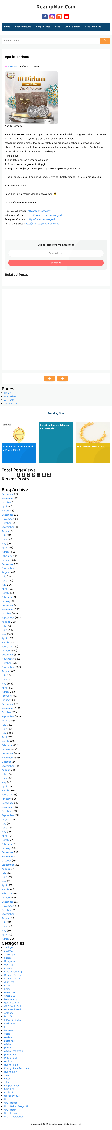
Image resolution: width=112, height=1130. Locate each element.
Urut (6, 1100)
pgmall (8, 1048)
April (4, 507)
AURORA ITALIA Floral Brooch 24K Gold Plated (18, 449)
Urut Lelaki (10, 1114)
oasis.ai (8, 1038)
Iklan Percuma (12, 1020)
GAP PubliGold (12, 1010)
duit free (9, 982)
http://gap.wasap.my (39, 211)
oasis (7, 1034)
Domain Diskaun (13, 976)
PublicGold (10, 1058)
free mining (11, 1000)
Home (7, 27)
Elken (7, 986)
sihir (6, 1083)
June (4, 540)
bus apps (9, 965)
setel (7, 1079)
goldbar (8, 1013)
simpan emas (11, 1086)
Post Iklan (10, 397)
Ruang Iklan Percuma (16, 1069)
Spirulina (9, 1089)
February (7, 556)
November (8, 499)
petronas (9, 1041)
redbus (8, 1062)
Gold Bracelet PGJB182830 (90, 447)
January (6, 561)
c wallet (8, 969)
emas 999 (10, 996)
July (4, 536)
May (4, 544)
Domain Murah (12, 979)
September (8, 527)
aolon (7, 958)
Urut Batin (10, 1110)
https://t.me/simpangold (41, 220)
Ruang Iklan (11, 1065)
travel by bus (12, 1096)
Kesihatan (10, 1024)
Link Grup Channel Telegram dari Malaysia (55, 427)
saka (6, 1076)
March (5, 511)
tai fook (8, 1093)
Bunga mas (10, 962)
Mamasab (9, 1031)
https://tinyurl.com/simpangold (44, 216)
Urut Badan (11, 1103)
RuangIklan (10, 1072)
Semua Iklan (11, 404)
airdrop (8, 951)
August (6, 532)
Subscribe (56, 263)
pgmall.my (10, 1055)
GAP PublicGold (13, 1007)
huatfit (8, 1017)
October (6, 503)
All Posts (9, 400)
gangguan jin (12, 1003)
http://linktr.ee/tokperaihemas (42, 224)
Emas (7, 989)
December (7, 495)
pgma (7, 1045)
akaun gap (10, 955)
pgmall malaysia (13, 1051)
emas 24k (9, 993)
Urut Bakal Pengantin (16, 1107)
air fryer (9, 948)
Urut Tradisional (13, 1117)
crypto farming (13, 972)
